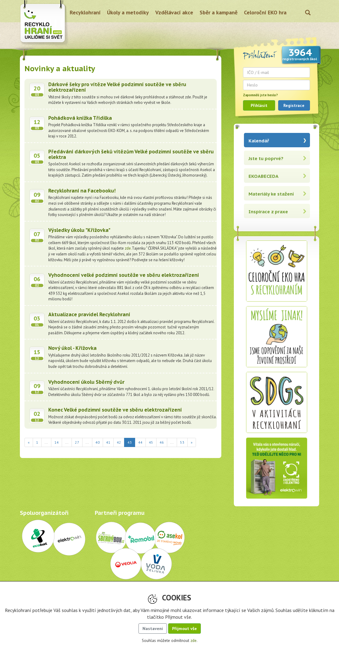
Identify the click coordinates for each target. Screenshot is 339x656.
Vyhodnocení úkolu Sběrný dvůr (86, 382)
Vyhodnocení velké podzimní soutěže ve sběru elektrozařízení (123, 275)
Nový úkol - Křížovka (72, 348)
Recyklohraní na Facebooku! (82, 191)
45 (151, 442)
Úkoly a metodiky (128, 12)
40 (97, 442)
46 (162, 442)
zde (193, 640)
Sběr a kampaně (219, 12)
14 (56, 442)
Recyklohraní (85, 12)
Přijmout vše (184, 628)
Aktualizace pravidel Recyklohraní (89, 314)
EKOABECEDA (263, 176)
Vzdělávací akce (174, 12)
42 (119, 442)
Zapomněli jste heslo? (260, 95)
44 (140, 442)
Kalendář (259, 141)
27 (77, 442)
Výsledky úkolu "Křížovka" (79, 230)
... (46, 442)
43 (131, 442)
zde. (128, 248)
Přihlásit (259, 105)
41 (108, 442)
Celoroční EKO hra (265, 12)
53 (182, 442)
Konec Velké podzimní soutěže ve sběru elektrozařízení (115, 410)
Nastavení (152, 628)
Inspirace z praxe (268, 211)
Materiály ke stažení (271, 194)
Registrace (293, 105)
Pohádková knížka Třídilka (80, 118)
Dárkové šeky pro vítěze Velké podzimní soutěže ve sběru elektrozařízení (117, 87)
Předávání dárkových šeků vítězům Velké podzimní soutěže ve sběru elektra (131, 154)
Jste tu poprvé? (266, 158)
